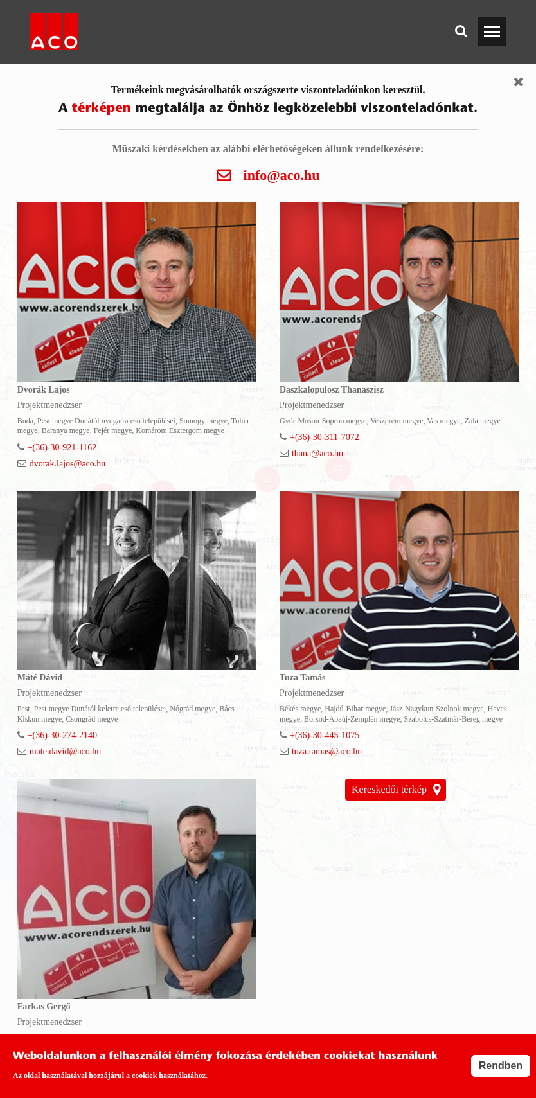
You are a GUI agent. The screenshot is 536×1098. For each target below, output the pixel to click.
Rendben (501, 1065)
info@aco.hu (282, 175)
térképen (101, 108)
